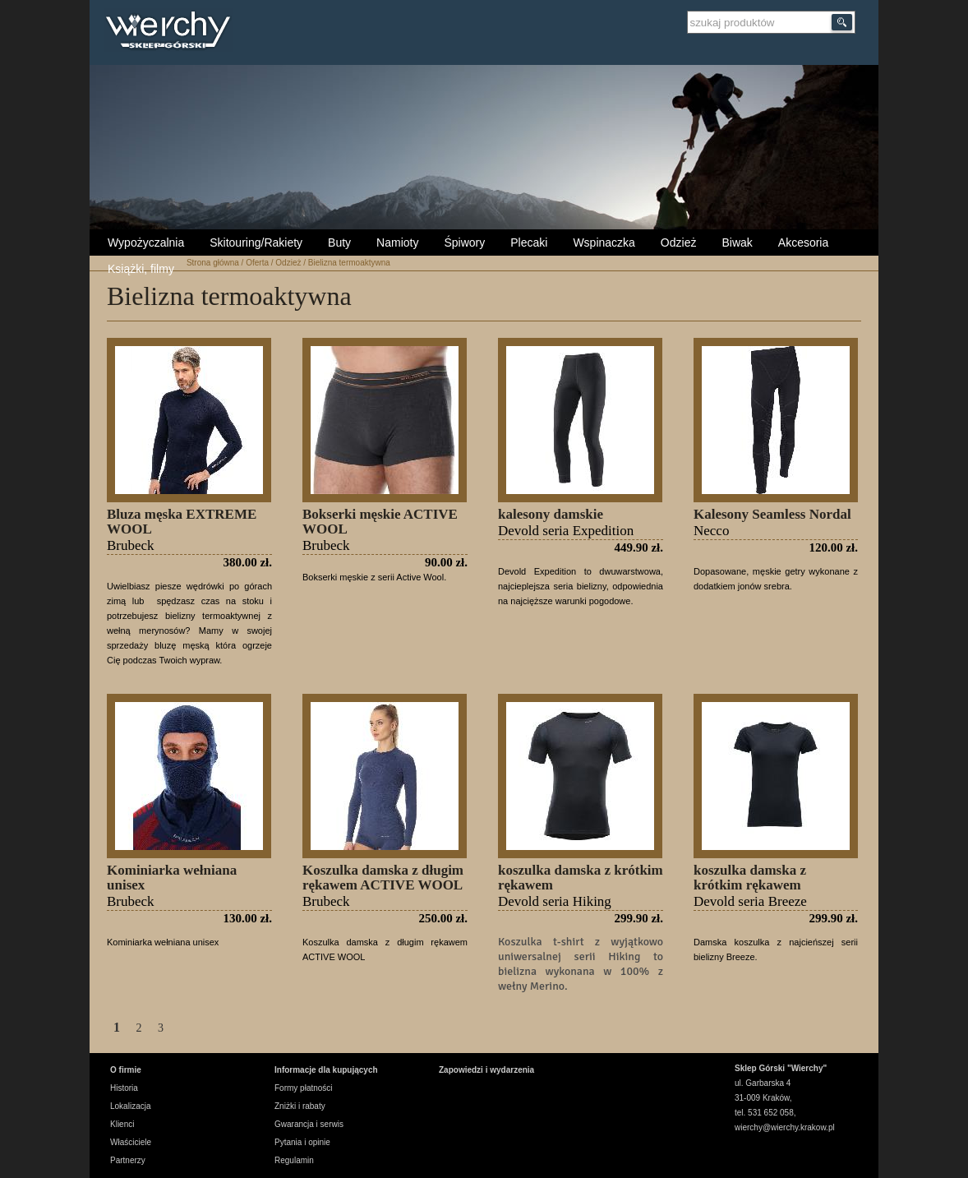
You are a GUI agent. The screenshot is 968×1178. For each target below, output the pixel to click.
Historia (124, 1088)
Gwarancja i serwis (308, 1124)
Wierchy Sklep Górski (172, 32)
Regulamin (294, 1160)
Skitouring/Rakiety (256, 242)
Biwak (736, 242)
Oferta (257, 262)
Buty (339, 242)
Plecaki (528, 242)
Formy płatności (303, 1088)
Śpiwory (464, 242)
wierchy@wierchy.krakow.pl (785, 1127)
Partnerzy (127, 1160)
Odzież (679, 242)
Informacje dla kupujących (326, 1069)
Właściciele (130, 1142)
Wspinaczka (603, 242)
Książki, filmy (141, 268)
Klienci (122, 1124)
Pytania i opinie (302, 1142)
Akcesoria (803, 242)
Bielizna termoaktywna (349, 262)
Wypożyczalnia (146, 242)
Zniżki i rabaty (299, 1106)
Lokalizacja (130, 1106)
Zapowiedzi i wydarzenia (486, 1069)
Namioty (397, 242)
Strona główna (213, 262)
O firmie (125, 1069)
